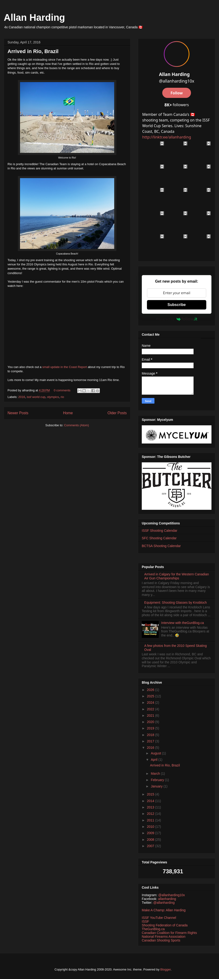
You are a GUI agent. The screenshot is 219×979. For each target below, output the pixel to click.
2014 (151, 801)
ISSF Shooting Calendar (159, 530)
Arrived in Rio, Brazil (33, 51)
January (157, 786)
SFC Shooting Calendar (159, 538)
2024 (151, 702)
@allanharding (164, 902)
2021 (151, 715)
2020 (151, 722)
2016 (21, 397)
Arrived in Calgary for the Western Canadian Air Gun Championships (176, 576)
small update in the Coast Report (64, 367)
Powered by (176, 319)
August (156, 753)
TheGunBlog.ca (153, 929)
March (156, 773)
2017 (151, 741)
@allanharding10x (171, 895)
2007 (151, 846)
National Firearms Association (163, 936)
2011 (151, 820)
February (158, 780)
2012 (151, 814)
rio (62, 397)
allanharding (167, 899)
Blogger (165, 969)
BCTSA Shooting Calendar (161, 546)
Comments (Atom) (76, 425)
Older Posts (117, 413)
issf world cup (36, 397)
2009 (151, 833)
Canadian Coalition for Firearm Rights (169, 933)
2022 (151, 709)
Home (68, 413)
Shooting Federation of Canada (165, 925)
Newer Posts (18, 413)
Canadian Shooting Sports (161, 940)
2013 (151, 807)
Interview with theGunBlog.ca (182, 623)
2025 (151, 696)
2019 (151, 728)
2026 (151, 690)
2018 (151, 735)
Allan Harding (34, 17)
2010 (151, 826)
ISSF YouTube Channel (159, 918)
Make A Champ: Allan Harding (164, 910)
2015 (151, 794)
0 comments (62, 390)
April (154, 759)
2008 (151, 839)
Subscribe (176, 305)
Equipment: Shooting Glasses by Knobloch (175, 602)
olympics (53, 397)
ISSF (145, 921)
